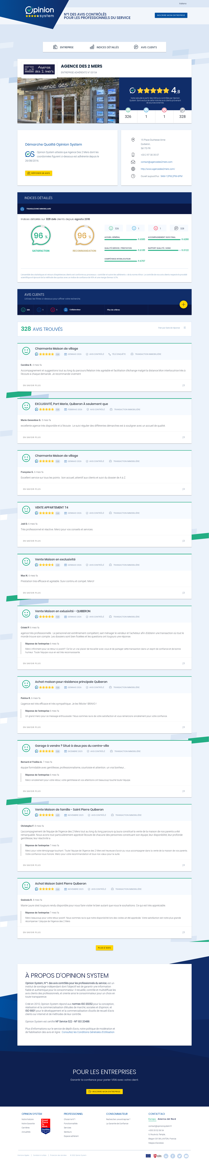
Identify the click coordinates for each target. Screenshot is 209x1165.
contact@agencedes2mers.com (156, 162)
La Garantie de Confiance (117, 1123)
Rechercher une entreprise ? (118, 1119)
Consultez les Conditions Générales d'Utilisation (88, 1032)
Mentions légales (24, 1155)
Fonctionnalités (70, 1123)
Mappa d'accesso (156, 1143)
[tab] (152, 1119)
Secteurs (68, 1132)
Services (67, 1128)
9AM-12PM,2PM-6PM (172, 176)
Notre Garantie (28, 1123)
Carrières (26, 1128)
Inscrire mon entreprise (171, 15)
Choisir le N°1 (70, 1119)
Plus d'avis (104, 947)
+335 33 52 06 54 (156, 1130)
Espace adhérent (71, 1136)
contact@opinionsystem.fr (160, 1126)
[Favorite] (184, 304)
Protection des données (58, 1155)
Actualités (26, 1132)
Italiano (183, 3)
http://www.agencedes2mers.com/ (158, 169)
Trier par (169, 328)
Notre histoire (28, 1119)
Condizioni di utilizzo (40, 1155)
